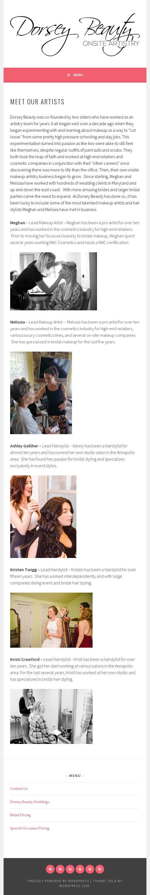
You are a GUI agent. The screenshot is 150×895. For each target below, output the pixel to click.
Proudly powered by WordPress (58, 881)
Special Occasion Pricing (29, 828)
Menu (78, 74)
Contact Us (18, 788)
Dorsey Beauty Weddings (29, 801)
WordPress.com (74, 886)
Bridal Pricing (20, 814)
